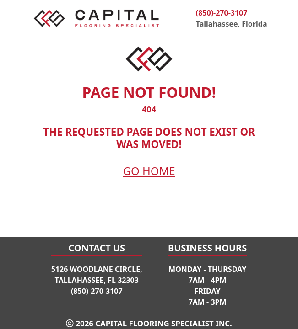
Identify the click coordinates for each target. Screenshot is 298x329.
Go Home (149, 170)
